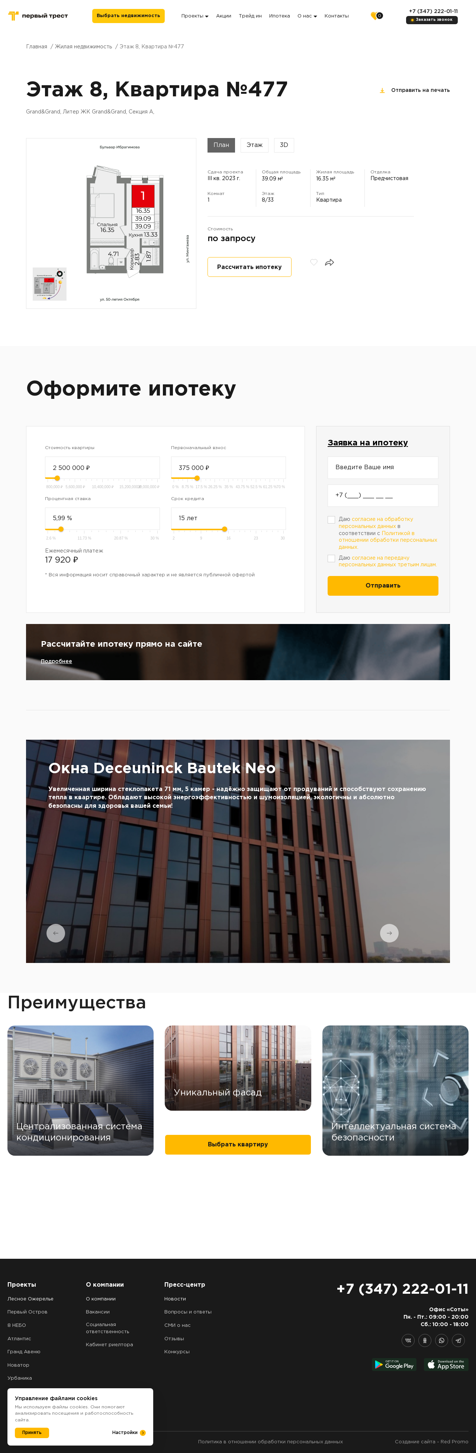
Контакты (338, 16)
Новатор (18, 1365)
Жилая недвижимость (83, 47)
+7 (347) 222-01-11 (433, 11)
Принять (32, 1433)
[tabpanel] (238, 851)
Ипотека (281, 16)
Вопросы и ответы (188, 1312)
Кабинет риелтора (109, 1345)
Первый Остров (27, 1312)
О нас (309, 16)
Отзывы (174, 1339)
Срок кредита (187, 499)
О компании (101, 1299)
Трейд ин (251, 16)
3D (284, 145)
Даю (388, 561)
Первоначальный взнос (198, 448)
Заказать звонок (434, 20)
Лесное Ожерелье (30, 1299)
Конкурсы (177, 1352)
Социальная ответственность (107, 1328)
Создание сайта (415, 1442)
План (221, 145)
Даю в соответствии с (388, 533)
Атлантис (19, 1339)
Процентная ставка (68, 499)
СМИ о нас (177, 1326)
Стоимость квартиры (69, 448)
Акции (225, 16)
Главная (36, 47)
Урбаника (19, 1378)
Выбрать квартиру (238, 1236)
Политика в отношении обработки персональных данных (270, 1442)
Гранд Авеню (24, 1352)
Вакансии (98, 1312)
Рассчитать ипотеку (249, 267)
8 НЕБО (16, 1326)
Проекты (196, 16)
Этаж (255, 145)
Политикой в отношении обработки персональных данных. (388, 540)
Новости (175, 1299)
